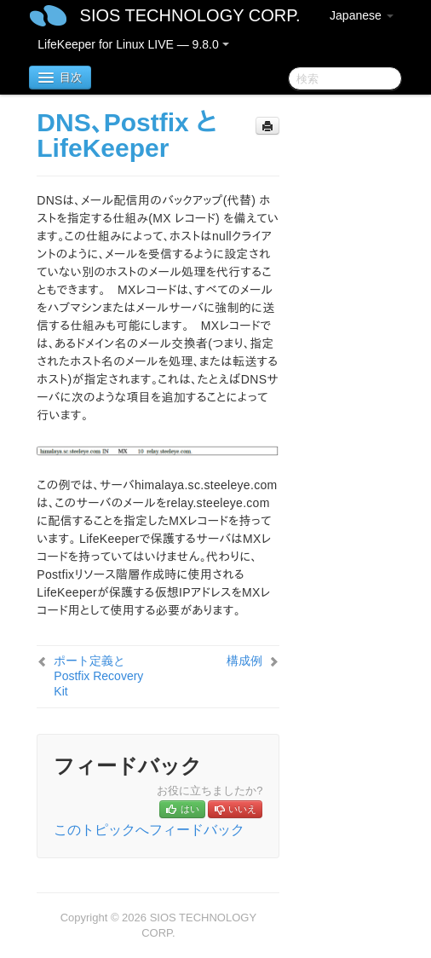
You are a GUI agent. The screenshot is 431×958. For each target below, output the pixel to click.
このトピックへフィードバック (149, 829)
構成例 (244, 660)
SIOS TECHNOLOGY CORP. (190, 15)
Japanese (362, 15)
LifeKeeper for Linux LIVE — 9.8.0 (132, 44)
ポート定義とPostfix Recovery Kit (98, 676)
